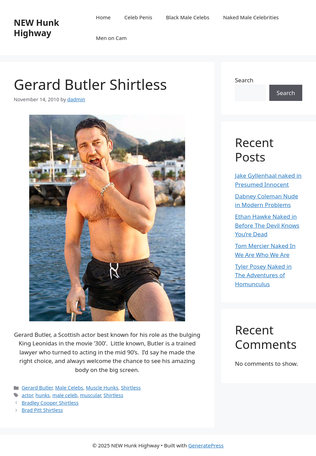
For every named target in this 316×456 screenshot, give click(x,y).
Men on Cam (111, 37)
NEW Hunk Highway (36, 28)
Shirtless (130, 387)
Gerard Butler (37, 387)
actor (27, 395)
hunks (42, 395)
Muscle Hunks (102, 387)
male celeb (64, 395)
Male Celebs (69, 387)
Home (103, 17)
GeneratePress (206, 445)
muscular (90, 395)
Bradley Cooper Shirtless (50, 403)
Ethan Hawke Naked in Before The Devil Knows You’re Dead (267, 225)
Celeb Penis (138, 17)
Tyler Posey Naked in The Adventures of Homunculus (263, 275)
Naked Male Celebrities (251, 17)
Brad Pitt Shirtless (42, 410)
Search (244, 80)
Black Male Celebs (187, 17)
